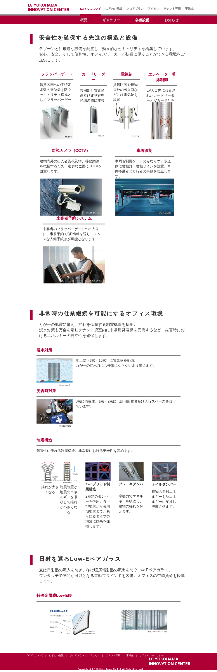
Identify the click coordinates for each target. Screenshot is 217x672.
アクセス (95, 655)
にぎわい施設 (56, 655)
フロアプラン (77, 655)
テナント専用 (113, 655)
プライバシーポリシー (152, 655)
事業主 (130, 655)
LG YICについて (34, 655)
